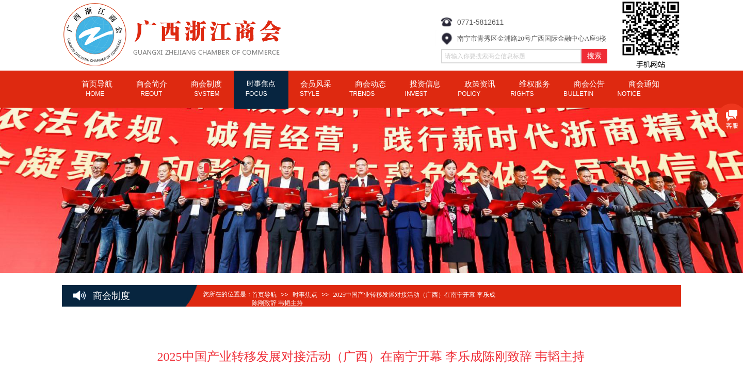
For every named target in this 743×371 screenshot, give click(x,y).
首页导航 (264, 294)
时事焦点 (305, 294)
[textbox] (511, 56)
